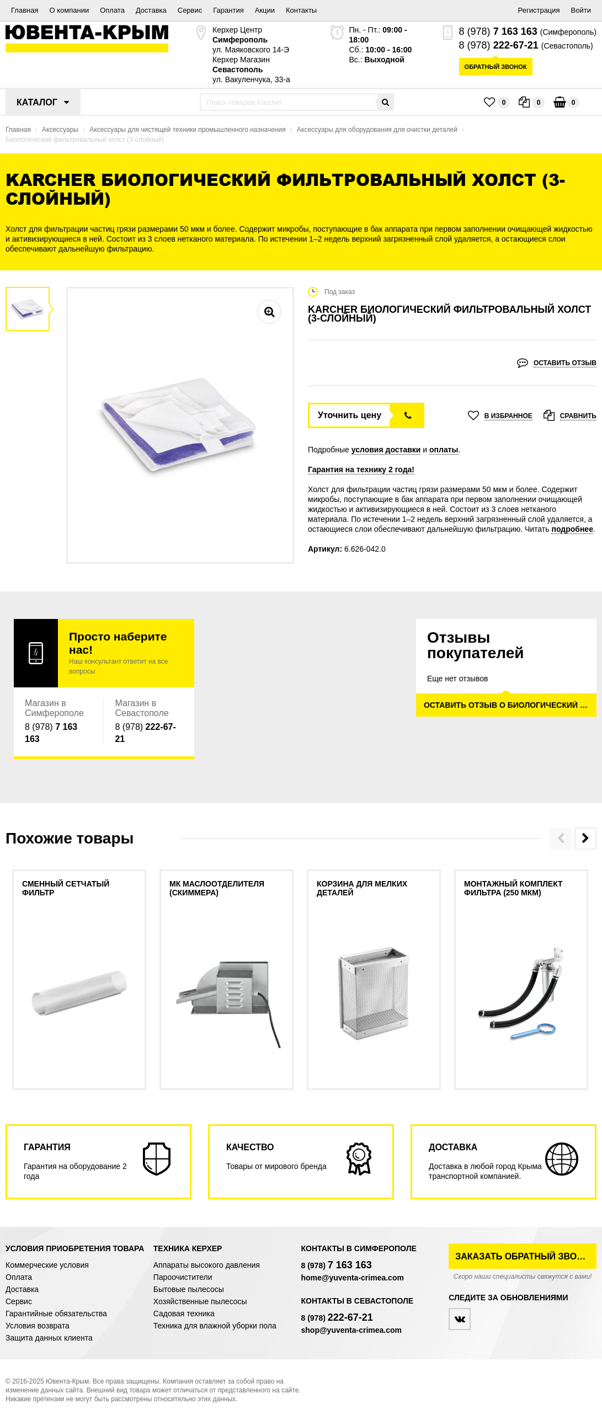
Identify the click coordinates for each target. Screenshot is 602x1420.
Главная (24, 10)
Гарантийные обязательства (56, 1313)
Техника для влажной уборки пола (214, 1325)
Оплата (112, 10)
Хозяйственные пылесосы (200, 1301)
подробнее (572, 529)
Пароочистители (182, 1277)
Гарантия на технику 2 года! (361, 469)
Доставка (151, 10)
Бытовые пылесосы (188, 1289)
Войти (581, 10)
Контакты (301, 10)
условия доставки (386, 449)
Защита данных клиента (49, 1337)
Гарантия (228, 10)
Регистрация (539, 10)
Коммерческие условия (47, 1265)
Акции (265, 10)
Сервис (190, 10)
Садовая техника (184, 1313)
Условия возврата (38, 1325)
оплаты (444, 449)
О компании (69, 10)
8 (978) (498, 31)
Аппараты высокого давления (206, 1265)
